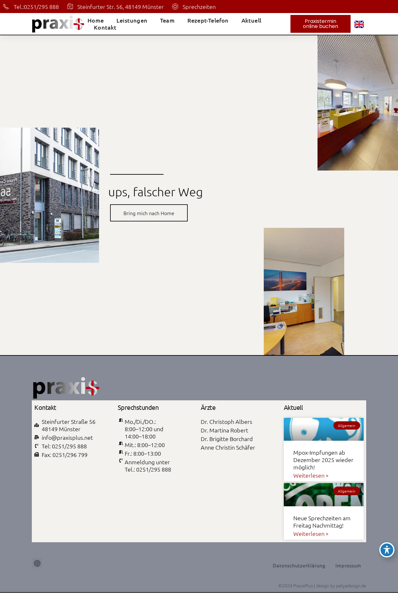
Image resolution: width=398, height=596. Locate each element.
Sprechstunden (138, 407)
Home (95, 20)
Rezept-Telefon (208, 20)
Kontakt (105, 27)
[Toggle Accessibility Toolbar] (387, 549)
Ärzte (208, 407)
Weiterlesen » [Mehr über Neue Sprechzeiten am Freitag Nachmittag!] (310, 533)
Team (167, 20)
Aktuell (251, 20)
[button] (37, 576)
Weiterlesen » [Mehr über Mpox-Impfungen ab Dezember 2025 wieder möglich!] (310, 475)
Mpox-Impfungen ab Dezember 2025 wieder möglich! (323, 460)
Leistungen (131, 20)
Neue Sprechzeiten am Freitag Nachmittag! (322, 521)
